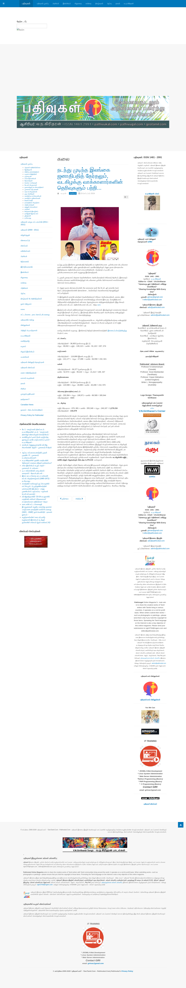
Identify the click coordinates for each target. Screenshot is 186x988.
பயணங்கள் (25, 357)
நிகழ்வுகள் (99, 3)
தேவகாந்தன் (29, 181)
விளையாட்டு (25, 240)
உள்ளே (150, 242)
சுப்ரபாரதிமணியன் (30, 178)
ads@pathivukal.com (156, 307)
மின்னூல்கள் (25, 325)
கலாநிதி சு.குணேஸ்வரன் (32, 198)
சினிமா (23, 389)
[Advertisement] (93, 77)
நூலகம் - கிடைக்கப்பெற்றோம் (32, 410)
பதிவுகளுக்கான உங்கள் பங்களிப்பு (150, 658)
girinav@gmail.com (155, 297)
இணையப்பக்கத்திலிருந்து (117, 331)
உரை (99, 305)
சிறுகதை (78, 3)
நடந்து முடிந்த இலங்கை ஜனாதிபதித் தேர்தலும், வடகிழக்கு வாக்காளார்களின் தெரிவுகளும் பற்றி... (90, 179)
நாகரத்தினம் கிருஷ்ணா (32, 203)
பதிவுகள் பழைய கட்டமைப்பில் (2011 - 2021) (35, 223)
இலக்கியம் (67, 3)
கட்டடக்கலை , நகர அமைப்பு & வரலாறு (35, 315)
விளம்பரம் (24, 246)
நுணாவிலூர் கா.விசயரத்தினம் (34, 187)
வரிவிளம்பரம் (25, 251)
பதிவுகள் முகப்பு (43, 3)
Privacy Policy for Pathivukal (32, 415)
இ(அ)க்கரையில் (27, 267)
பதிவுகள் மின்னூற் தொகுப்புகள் (32, 362)
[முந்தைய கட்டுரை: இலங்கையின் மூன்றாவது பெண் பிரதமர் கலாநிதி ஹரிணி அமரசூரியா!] (64, 498)
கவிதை (88, 3)
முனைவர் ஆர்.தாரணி (31, 189)
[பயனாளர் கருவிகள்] (126, 197)
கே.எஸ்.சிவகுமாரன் (31, 185)
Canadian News (27, 405)
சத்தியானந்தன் (29, 205)
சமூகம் (23, 346)
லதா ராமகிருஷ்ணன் (31, 192)
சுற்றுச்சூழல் (25, 235)
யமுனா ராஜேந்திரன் (31, 174)
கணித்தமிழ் (25, 341)
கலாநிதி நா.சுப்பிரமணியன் (33, 196)
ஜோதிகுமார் (28, 170)
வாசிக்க (152, 477)
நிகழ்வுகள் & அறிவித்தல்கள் (31, 299)
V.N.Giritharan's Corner (152, 411)
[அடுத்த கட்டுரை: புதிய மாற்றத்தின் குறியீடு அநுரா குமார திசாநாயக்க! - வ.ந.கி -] (79, 498)
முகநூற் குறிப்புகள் (28, 394)
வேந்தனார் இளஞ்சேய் (31, 211)
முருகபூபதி (28, 176)
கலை (23, 309)
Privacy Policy (127, 971)
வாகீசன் (27, 209)
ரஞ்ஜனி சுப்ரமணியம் (31, 207)
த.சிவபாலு (28, 218)
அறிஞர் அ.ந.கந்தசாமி (29, 330)
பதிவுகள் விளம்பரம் (28, 367)
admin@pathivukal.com (160, 315)
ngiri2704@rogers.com (45, 885)
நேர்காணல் (25, 262)
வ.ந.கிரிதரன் (129, 3)
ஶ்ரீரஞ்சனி (28, 216)
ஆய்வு (109, 3)
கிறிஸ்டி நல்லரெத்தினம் (32, 172)
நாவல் (118, 3)
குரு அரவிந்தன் (29, 194)
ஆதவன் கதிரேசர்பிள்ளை (32, 167)
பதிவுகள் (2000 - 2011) (30, 230)
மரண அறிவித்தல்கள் (28, 373)
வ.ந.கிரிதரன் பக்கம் (152, 194)
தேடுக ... (21, 21)
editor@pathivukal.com (152, 300)
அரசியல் (56, 3)
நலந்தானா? (25, 399)
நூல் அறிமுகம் (26, 304)
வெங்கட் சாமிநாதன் (31, 183)
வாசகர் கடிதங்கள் (27, 378)
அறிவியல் (24, 288)
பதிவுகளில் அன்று (27, 320)
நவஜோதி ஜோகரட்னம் (31, 214)
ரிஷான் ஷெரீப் (29, 200)
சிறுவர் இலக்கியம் (27, 352)
